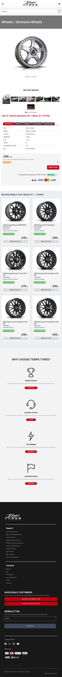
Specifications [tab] (9, 124)
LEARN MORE (31, 451)
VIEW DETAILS (16, 241)
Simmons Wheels (39, 231)
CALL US (31, 419)
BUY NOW (53, 167)
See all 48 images (31, 112)
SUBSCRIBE (30, 626)
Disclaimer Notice (19, 543)
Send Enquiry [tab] (37, 124)
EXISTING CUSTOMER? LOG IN (31, 599)
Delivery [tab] (18, 124)
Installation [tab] (27, 124)
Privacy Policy (9, 543)
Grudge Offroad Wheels (10, 231)
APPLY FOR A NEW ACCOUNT (31, 604)
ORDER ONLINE (31, 387)
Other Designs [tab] (49, 124)
